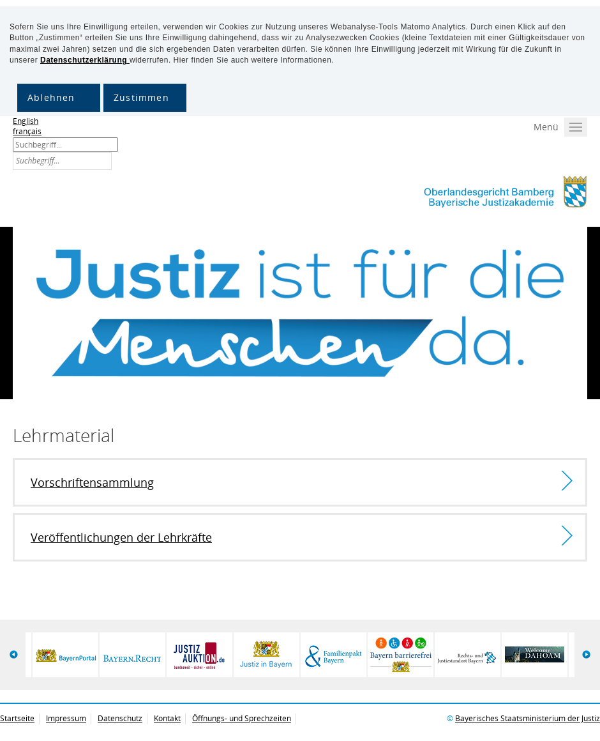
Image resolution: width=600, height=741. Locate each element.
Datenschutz (120, 718)
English (25, 121)
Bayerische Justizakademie (475, 192)
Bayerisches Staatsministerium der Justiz (527, 718)
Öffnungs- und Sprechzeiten (241, 718)
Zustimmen (141, 97)
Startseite (17, 718)
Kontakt (167, 718)
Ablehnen (51, 97)
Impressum (66, 718)
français (27, 131)
